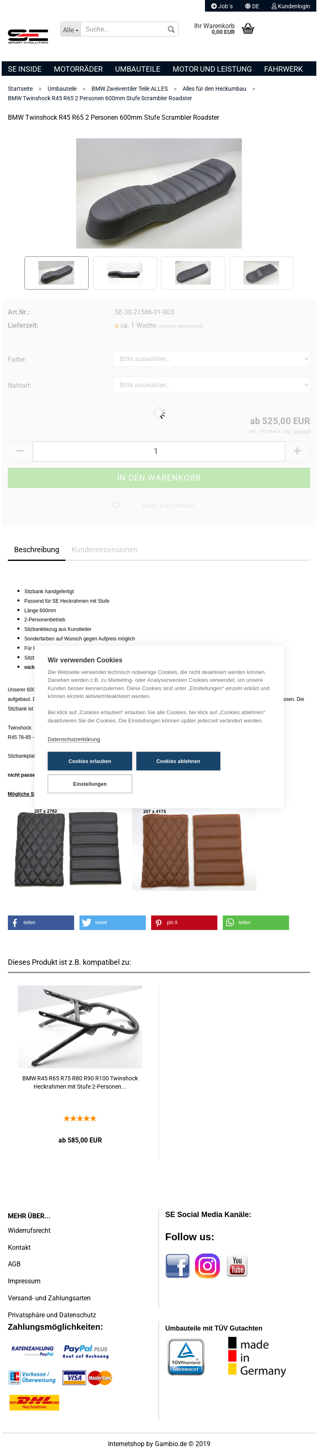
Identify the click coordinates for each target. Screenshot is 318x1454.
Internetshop (126, 1444)
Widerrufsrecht (29, 1230)
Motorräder (78, 69)
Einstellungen (88, 784)
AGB (14, 1264)
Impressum (24, 1281)
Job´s (222, 6)
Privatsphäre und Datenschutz (52, 1315)
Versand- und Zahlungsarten (49, 1298)
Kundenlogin (291, 6)
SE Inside (24, 69)
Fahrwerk (283, 69)
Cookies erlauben (88, 761)
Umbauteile (137, 69)
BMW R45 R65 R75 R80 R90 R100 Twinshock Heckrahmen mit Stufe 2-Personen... (80, 1082)
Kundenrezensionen (104, 549)
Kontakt (19, 1247)
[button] (41, 922)
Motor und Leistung (212, 69)
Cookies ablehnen (173, 761)
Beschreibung (36, 549)
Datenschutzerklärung (74, 739)
